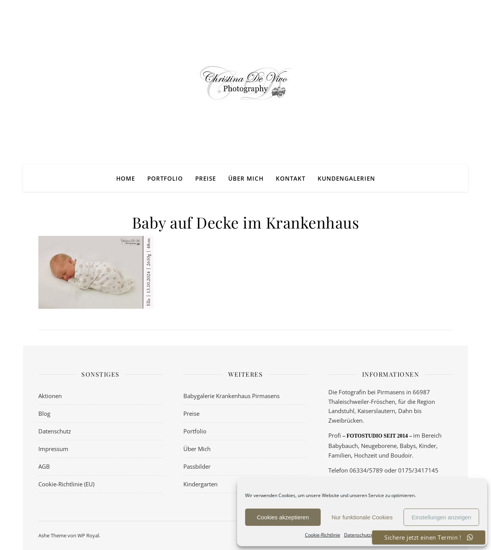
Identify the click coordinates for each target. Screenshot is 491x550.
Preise (205, 178)
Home (125, 178)
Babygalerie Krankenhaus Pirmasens (231, 396)
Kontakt (290, 178)
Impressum (53, 449)
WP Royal (88, 535)
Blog (44, 413)
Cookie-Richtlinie (322, 535)
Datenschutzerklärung (368, 535)
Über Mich (246, 178)
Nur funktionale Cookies (361, 517)
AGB (44, 466)
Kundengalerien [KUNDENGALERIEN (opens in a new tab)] (346, 178)
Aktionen (50, 396)
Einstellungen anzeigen (441, 517)
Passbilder (197, 466)
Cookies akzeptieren (283, 517)
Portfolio (165, 178)
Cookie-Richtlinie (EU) (66, 484)
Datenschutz (54, 431)
